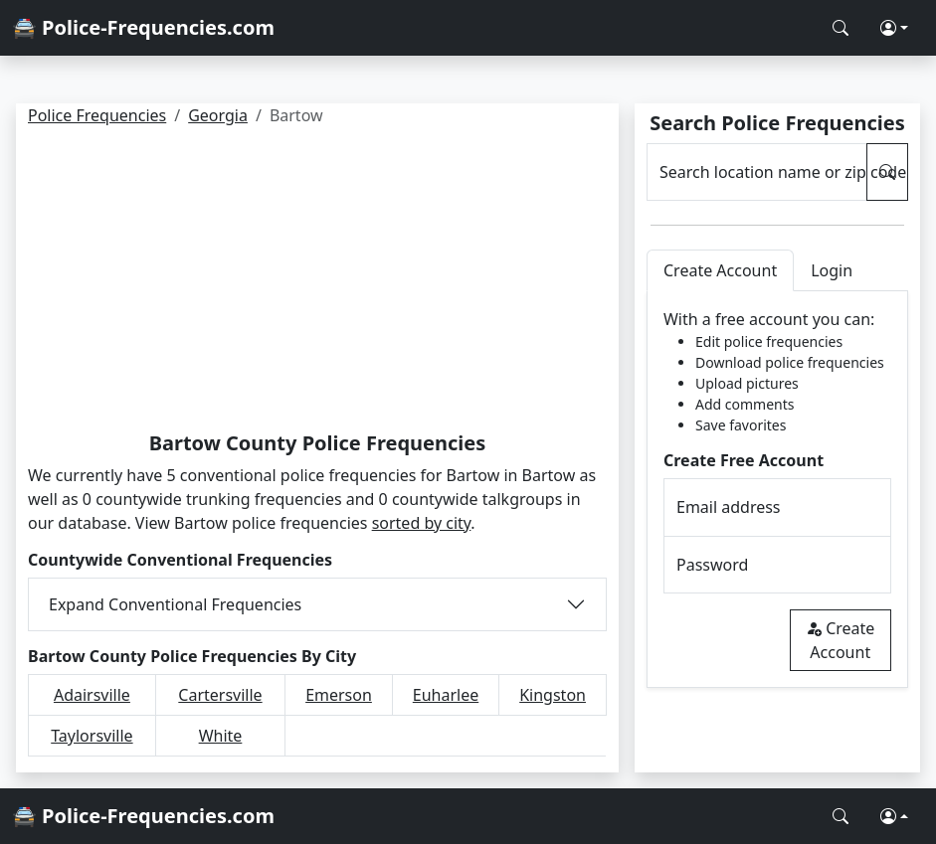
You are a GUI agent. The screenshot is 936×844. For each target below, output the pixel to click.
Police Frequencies (97, 115)
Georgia (218, 115)
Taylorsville (91, 736)
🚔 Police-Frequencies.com (143, 27)
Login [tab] (831, 270)
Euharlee (445, 695)
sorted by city (421, 523)
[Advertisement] (317, 282)
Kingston (552, 695)
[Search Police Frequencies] (840, 28)
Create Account (840, 640)
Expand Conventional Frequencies (175, 604)
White (221, 736)
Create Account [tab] (720, 270)
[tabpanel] (777, 489)
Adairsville (92, 695)
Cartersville (220, 695)
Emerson (338, 695)
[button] (894, 28)
